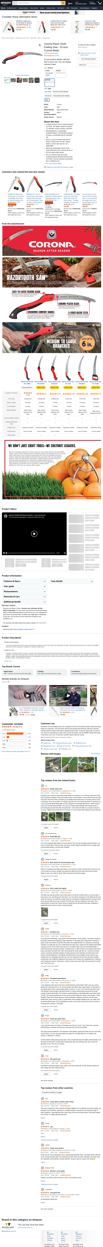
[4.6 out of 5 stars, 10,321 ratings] (14, 202)
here (11, 654)
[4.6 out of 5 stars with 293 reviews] (58, 27)
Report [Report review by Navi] (43, 1154)
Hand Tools (33, 38)
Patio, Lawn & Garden (8, 38)
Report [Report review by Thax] (56, 1110)
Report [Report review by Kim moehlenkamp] (56, 889)
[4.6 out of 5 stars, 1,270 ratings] (32, 204)
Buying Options (27, 423)
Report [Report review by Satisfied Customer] (56, 915)
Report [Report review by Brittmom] (56, 959)
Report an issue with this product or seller (58, 167)
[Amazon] (6, 3)
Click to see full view (22, 75)
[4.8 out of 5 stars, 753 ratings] (87, 204)
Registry (94, 8)
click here (39, 659)
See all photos (95, 789)
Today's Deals (50, 8)
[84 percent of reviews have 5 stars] (16, 770)
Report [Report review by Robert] (56, 1005)
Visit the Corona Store (51, 53)
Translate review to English (49, 1176)
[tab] (46, 779)
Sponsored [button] (5, 717)
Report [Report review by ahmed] (43, 1172)
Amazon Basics (23, 8)
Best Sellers (34, 8)
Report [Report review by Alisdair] (43, 1198)
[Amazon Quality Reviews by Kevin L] (21, 551)
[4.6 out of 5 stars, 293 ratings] (69, 204)
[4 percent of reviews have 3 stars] (16, 777)
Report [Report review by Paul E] (56, 1086)
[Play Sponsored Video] (27, 731)
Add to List (82, 65)
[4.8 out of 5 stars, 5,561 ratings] (51, 200)
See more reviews (47, 1116)
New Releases (85, 8)
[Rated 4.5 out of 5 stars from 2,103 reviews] (32, 748)
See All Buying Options (88, 59)
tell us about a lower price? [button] (24, 665)
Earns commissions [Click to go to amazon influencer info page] (40, 551)
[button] (3, 8)
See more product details (53, 163)
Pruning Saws (46, 38)
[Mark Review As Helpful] (46, 863)
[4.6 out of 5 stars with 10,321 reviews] (24, 27)
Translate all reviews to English (52, 1128)
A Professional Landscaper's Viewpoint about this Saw (26, 553)
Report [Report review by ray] (56, 863)
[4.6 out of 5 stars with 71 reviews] (93, 27)
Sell (68, 8)
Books (42, 8)
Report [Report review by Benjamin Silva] (43, 1217)
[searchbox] (39, 3)
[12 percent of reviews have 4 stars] (16, 773)
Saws (39, 38)
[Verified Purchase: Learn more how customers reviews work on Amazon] (65, 829)
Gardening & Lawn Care (22, 38)
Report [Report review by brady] (56, 1046)
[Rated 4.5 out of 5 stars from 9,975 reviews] (73, 748)
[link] (24, 30)
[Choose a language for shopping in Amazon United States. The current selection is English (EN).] (70, 3)
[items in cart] (100, 3)
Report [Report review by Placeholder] (43, 1238)
